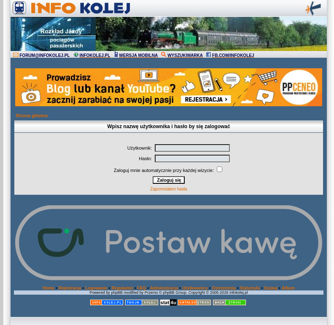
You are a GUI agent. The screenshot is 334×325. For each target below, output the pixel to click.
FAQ (141, 288)
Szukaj (270, 288)
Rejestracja (70, 288)
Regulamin (122, 288)
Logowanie (96, 288)
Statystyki (250, 288)
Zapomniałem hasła (168, 189)
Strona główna (32, 115)
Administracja (164, 288)
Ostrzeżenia (224, 288)
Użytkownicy (195, 288)
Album (288, 288)
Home (48, 288)
